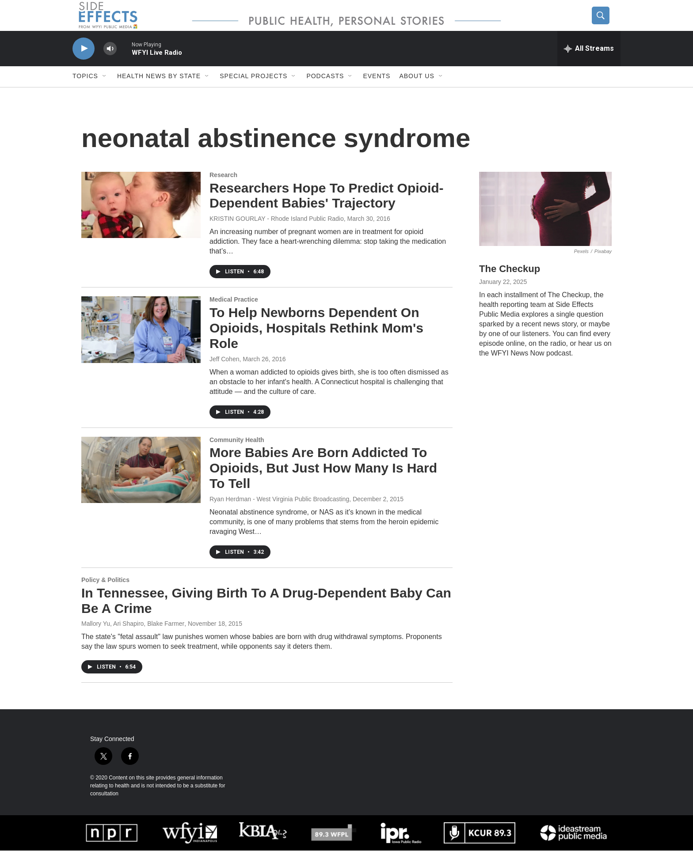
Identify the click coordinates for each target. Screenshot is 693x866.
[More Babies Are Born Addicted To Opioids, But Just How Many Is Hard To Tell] (141, 485)
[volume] (110, 64)
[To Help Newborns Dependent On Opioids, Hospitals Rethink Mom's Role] (141, 345)
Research (223, 190)
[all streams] (589, 64)
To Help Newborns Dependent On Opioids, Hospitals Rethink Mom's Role (316, 343)
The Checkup (509, 284)
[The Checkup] (545, 224)
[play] (83, 64)
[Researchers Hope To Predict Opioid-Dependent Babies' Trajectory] (141, 220)
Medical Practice (233, 314)
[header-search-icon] (606, 23)
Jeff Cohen (224, 374)
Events (376, 91)
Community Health (236, 455)
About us (416, 91)
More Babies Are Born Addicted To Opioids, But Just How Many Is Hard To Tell (323, 484)
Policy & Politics (105, 595)
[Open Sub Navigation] (104, 91)
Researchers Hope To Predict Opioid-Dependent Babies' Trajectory (326, 211)
